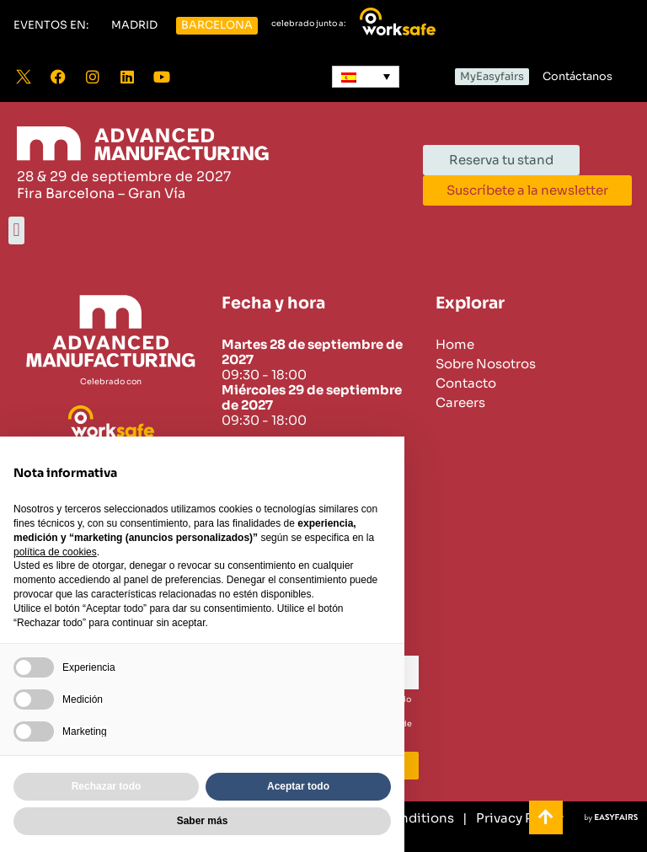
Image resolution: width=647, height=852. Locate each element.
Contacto (466, 383)
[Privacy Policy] (513, 818)
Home (455, 344)
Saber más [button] (202, 821)
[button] (51, 26)
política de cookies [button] (55, 552)
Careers (460, 402)
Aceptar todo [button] (298, 786)
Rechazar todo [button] (107, 786)
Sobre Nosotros (486, 364)
